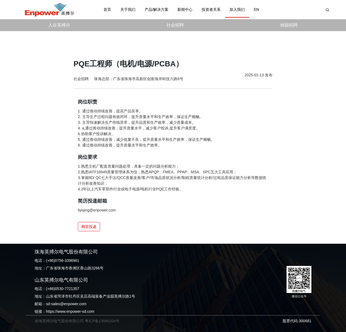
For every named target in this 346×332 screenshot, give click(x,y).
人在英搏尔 (59, 25)
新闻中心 (184, 9)
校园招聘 (289, 25)
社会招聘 (175, 25)
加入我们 (237, 9)
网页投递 (89, 226)
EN (256, 9)
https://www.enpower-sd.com (70, 311)
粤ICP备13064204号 (102, 321)
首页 (107, 9)
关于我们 (127, 9)
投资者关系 (211, 9)
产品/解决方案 (156, 9)
